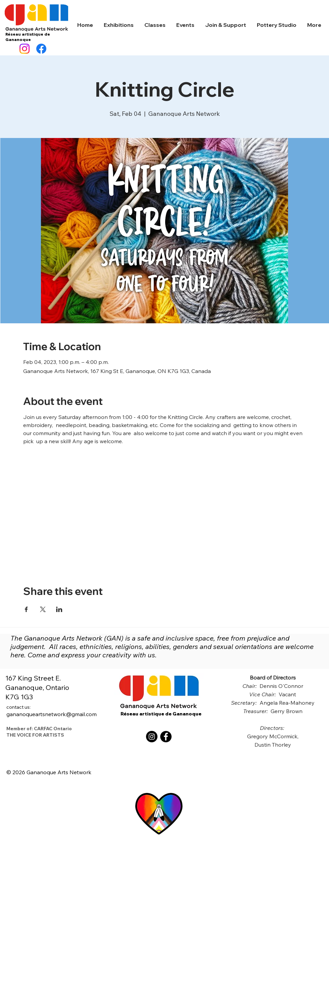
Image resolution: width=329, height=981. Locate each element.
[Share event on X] (43, 609)
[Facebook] (41, 48)
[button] (118, 25)
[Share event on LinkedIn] (59, 609)
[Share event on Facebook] (26, 609)
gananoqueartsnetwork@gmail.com (51, 710)
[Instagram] (24, 48)
